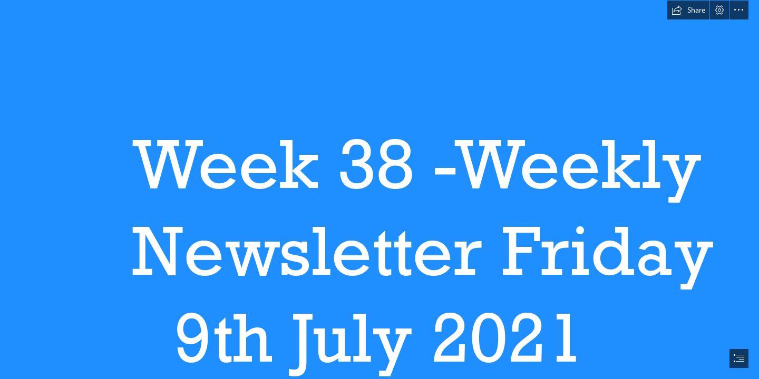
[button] (688, 10)
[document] (379, 189)
